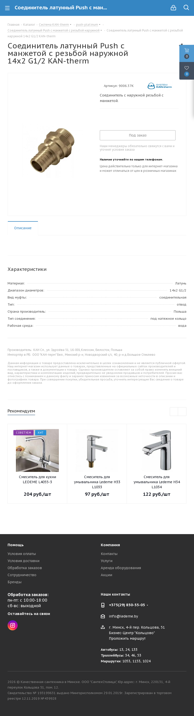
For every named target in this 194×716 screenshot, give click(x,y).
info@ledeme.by (123, 616)
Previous (174, 411)
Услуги (106, 561)
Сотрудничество (22, 575)
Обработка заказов (25, 568)
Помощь (16, 544)
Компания (110, 544)
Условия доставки (23, 561)
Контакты (109, 553)
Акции (106, 575)
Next (182, 411)
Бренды (14, 582)
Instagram (13, 625)
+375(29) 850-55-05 (127, 604)
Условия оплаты (22, 553)
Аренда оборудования (121, 568)
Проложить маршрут (127, 638)
